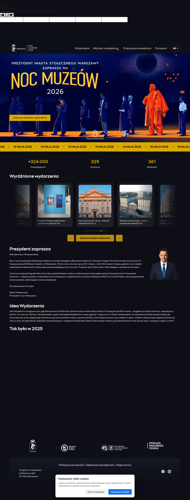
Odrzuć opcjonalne (96, 492)
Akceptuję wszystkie (120, 492)
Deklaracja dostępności (100, 465)
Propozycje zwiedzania (137, 48)
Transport (161, 48)
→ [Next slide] (119, 238)
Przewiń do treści (95, 135)
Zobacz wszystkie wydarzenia (30, 118)
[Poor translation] (9, 15)
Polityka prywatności (71, 465)
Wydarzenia (82, 48)
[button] (84, 230)
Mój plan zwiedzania (106, 48)
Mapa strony (123, 465)
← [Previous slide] (70, 238)
